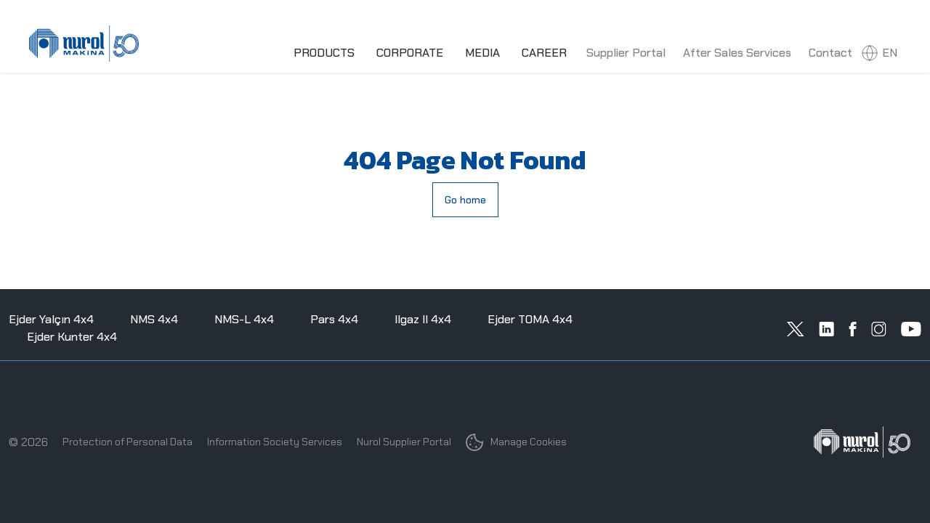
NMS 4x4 (154, 319)
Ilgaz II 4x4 (423, 319)
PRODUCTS (324, 52)
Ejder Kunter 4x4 (72, 336)
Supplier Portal (626, 52)
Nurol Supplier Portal (404, 441)
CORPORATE (409, 52)
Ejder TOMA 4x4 (530, 319)
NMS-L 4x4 (244, 319)
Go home (465, 199)
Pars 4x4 (334, 319)
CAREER (544, 52)
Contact (830, 52)
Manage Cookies (516, 442)
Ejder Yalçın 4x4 (51, 319)
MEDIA (482, 52)
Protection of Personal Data (127, 441)
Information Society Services (274, 441)
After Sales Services (737, 52)
